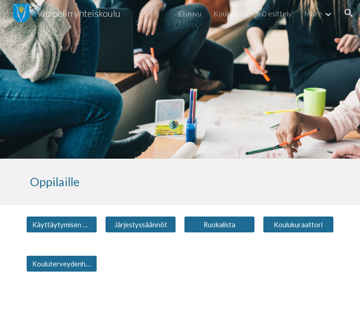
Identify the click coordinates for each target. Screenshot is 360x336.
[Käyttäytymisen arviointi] (62, 224)
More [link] (313, 13)
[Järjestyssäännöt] (141, 224)
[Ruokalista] (219, 224)
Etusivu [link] (189, 13)
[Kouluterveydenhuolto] (62, 263)
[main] (179, 182)
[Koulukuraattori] (298, 224)
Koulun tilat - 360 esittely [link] (252, 13)
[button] (349, 13)
